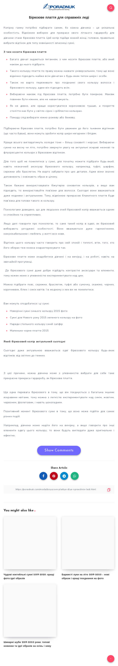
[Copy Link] (59, 489)
